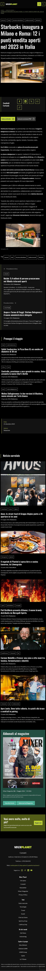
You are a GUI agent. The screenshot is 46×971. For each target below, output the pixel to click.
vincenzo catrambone (18, 20)
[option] (23, 235)
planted (11, 557)
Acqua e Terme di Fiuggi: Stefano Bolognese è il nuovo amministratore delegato (23, 313)
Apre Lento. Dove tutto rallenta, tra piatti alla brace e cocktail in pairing (23, 710)
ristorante (12, 653)
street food (4, 509)
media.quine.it (14, 865)
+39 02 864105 (26, 861)
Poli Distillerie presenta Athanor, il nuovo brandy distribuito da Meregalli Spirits (21, 611)
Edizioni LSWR (23, 948)
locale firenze (4, 653)
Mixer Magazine (23, 891)
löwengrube (4, 557)
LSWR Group (23, 952)
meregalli (18, 605)
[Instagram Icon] (22, 870)
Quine (23, 955)
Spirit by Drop (23, 921)
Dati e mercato (23, 903)
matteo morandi (29, 20)
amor (10, 509)
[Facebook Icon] (25, 870)
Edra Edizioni (23, 945)
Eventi (23, 914)
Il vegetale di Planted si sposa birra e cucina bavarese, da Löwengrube (19, 563)
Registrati (38, 823)
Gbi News (23, 933)
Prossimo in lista (10, 303)
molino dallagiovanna (12, 389)
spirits (2, 605)
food (9, 20)
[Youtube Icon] (31, 870)
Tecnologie (23, 907)
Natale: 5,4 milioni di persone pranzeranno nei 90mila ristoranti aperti (22, 280)
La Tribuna (23, 959)
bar (18, 653)
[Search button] (43, 4)
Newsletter (23, 887)
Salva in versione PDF (26, 119)
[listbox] (23, 235)
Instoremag (23, 936)
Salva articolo (8, 119)
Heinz (3, 367)
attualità (6, 273)
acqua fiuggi (7, 307)
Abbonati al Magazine (26, 803)
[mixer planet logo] (23, 847)
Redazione (17, 284)
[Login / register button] (39, 4)
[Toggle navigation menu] (2, 4)
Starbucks (38, 20)
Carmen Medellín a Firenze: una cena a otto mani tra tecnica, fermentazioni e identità (23, 659)
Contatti (23, 884)
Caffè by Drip (23, 924)
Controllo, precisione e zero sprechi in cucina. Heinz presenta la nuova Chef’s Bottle (23, 372)
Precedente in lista (10, 269)
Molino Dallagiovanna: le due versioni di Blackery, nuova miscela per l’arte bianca (22, 394)
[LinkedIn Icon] (28, 870)
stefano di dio (16, 704)
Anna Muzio (12, 567)
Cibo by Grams (10, 10)
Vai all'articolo (9, 803)
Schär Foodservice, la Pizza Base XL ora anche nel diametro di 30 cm (22, 350)
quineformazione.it (33, 865)
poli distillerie (10, 605)
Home (2, 10)
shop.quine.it (23, 865)
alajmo (16, 509)
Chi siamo (23, 880)
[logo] (11, 4)
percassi (3, 20)
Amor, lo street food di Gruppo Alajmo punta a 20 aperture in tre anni (22, 515)
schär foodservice (11, 345)
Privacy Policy (23, 895)
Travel (23, 910)
